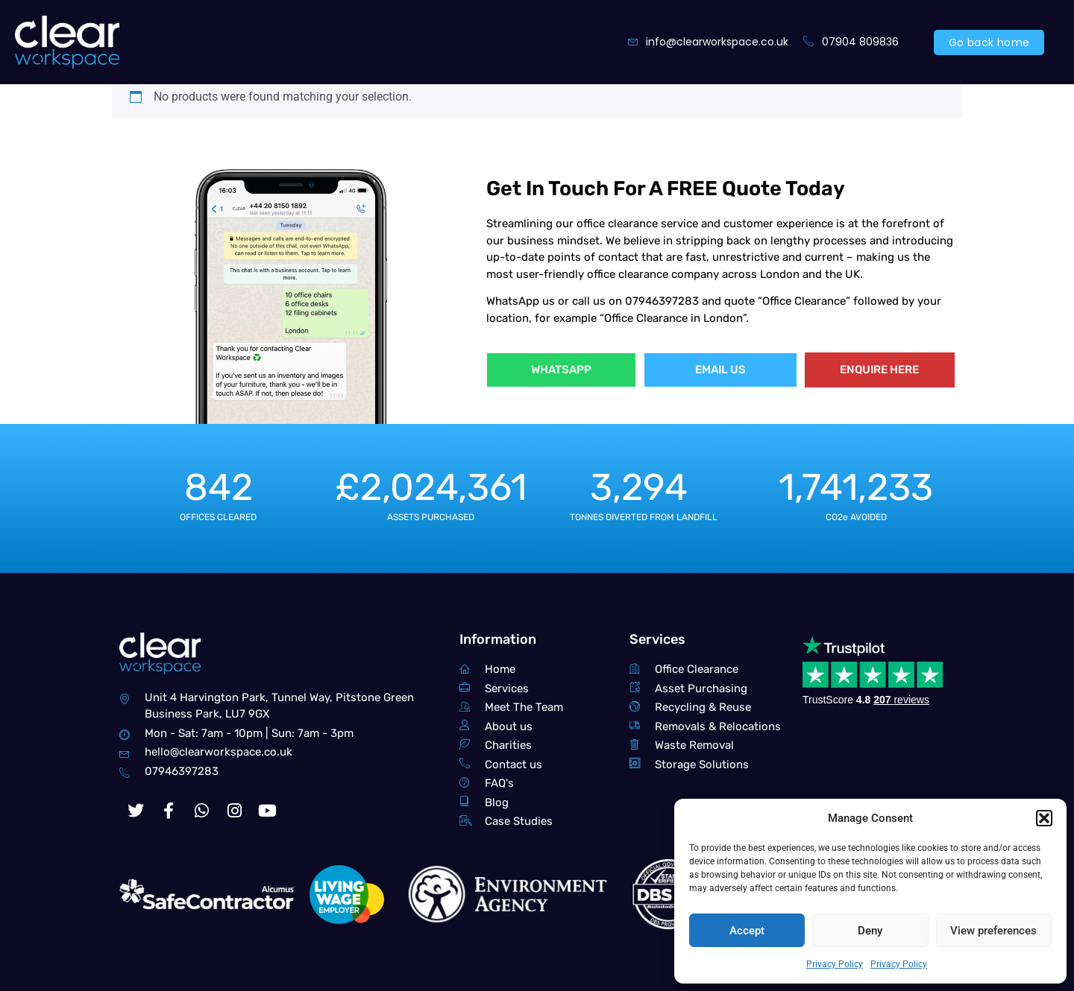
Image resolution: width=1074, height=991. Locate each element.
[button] (1044, 818)
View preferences (993, 930)
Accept (746, 930)
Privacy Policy (834, 964)
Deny (870, 930)
